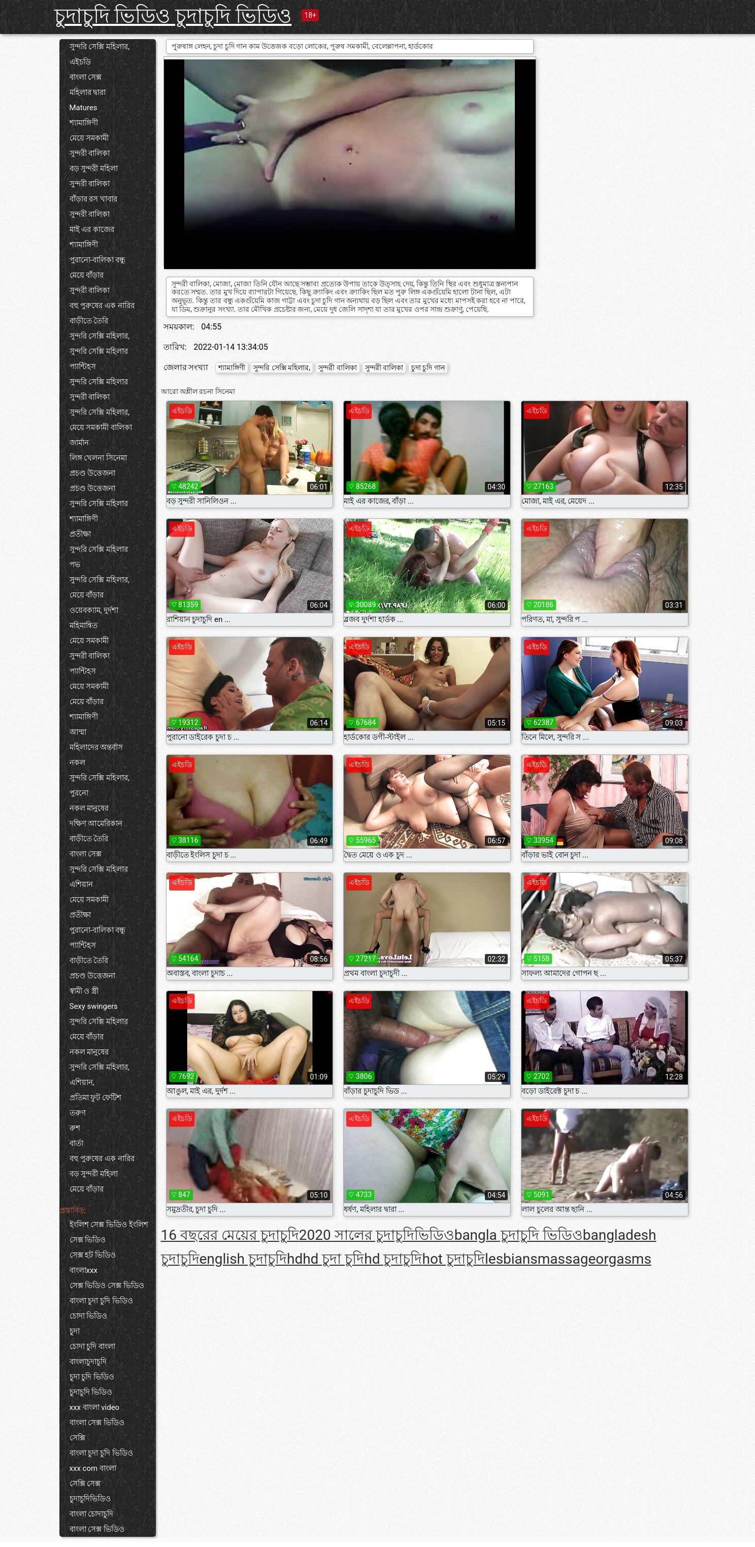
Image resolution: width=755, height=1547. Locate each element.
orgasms (623, 1258)
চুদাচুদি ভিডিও (91, 1392)
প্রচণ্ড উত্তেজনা (93, 473)
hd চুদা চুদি (333, 1258)
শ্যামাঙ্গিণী (84, 122)
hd (295, 1258)
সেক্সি (77, 1437)
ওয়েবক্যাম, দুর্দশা (94, 610)
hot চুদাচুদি (453, 1258)
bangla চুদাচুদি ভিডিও (518, 1235)
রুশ (75, 1128)
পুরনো (79, 793)
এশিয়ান (81, 884)
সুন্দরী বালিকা (90, 153)
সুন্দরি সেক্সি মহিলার (99, 351)
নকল (77, 762)
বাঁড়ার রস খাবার (93, 199)
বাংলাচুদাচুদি (88, 1361)
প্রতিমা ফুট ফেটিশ (95, 1097)
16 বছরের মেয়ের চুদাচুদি (230, 1235)
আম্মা (78, 732)
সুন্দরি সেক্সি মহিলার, (99, 46)
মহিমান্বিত (83, 625)
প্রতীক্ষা (80, 534)
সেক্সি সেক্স (85, 1483)
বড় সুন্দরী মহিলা (94, 168)
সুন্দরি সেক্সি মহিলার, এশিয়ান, (99, 1075)
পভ (75, 564)
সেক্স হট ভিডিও (93, 1255)
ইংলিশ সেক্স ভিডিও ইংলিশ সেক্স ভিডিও (109, 1232)
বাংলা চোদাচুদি (92, 1514)
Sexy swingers (94, 1006)
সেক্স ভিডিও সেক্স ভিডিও (107, 1285)
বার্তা (76, 1143)
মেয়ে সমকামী (89, 138)
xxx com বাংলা (93, 1468)
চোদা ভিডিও (89, 1316)
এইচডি (80, 62)
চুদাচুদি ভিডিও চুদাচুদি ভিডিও (173, 16)
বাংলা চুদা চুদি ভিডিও (101, 1300)
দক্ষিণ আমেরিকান (96, 823)
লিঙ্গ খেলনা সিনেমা (98, 458)
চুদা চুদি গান (428, 368)
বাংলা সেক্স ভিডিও (97, 1422)
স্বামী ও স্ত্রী (84, 991)
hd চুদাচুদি (393, 1258)
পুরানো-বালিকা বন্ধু (98, 260)
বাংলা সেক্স (86, 77)
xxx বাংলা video (95, 1407)
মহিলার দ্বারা (88, 92)
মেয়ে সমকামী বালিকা (101, 427)
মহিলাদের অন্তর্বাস (96, 747)
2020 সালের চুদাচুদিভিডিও (376, 1235)
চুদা (75, 1331)
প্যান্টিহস (83, 366)
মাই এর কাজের (92, 229)
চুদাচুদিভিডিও (90, 1498)
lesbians (511, 1258)
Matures (83, 107)
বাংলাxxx (83, 1270)
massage (567, 1258)
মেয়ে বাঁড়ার (87, 275)
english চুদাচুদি (243, 1258)
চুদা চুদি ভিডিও (92, 1376)
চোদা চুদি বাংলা (92, 1346)
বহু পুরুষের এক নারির (102, 305)
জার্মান (79, 442)
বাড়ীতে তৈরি (89, 320)
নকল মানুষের (89, 808)
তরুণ (78, 1112)
